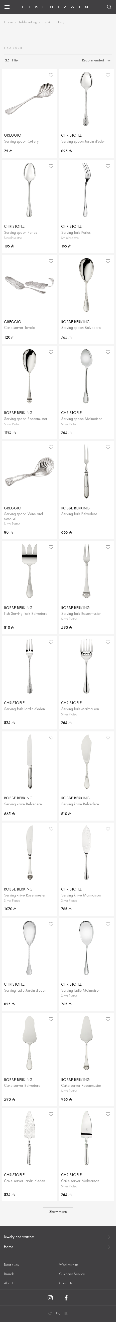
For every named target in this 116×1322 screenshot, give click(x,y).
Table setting (28, 21)
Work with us (68, 1264)
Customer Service (72, 1273)
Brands (9, 1273)
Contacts (65, 1283)
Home (8, 21)
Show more (58, 1211)
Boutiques (11, 1264)
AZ (50, 1313)
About (8, 1283)
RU (66, 1313)
